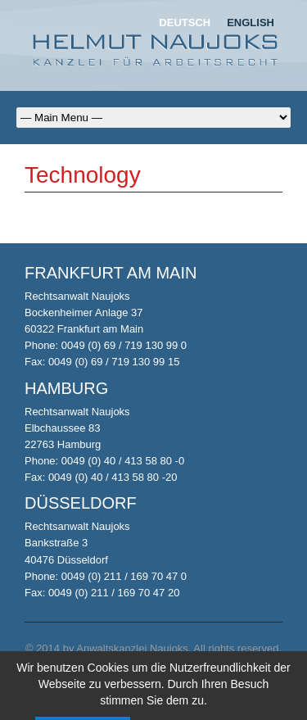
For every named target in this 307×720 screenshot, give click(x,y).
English (250, 22)
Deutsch (184, 22)
